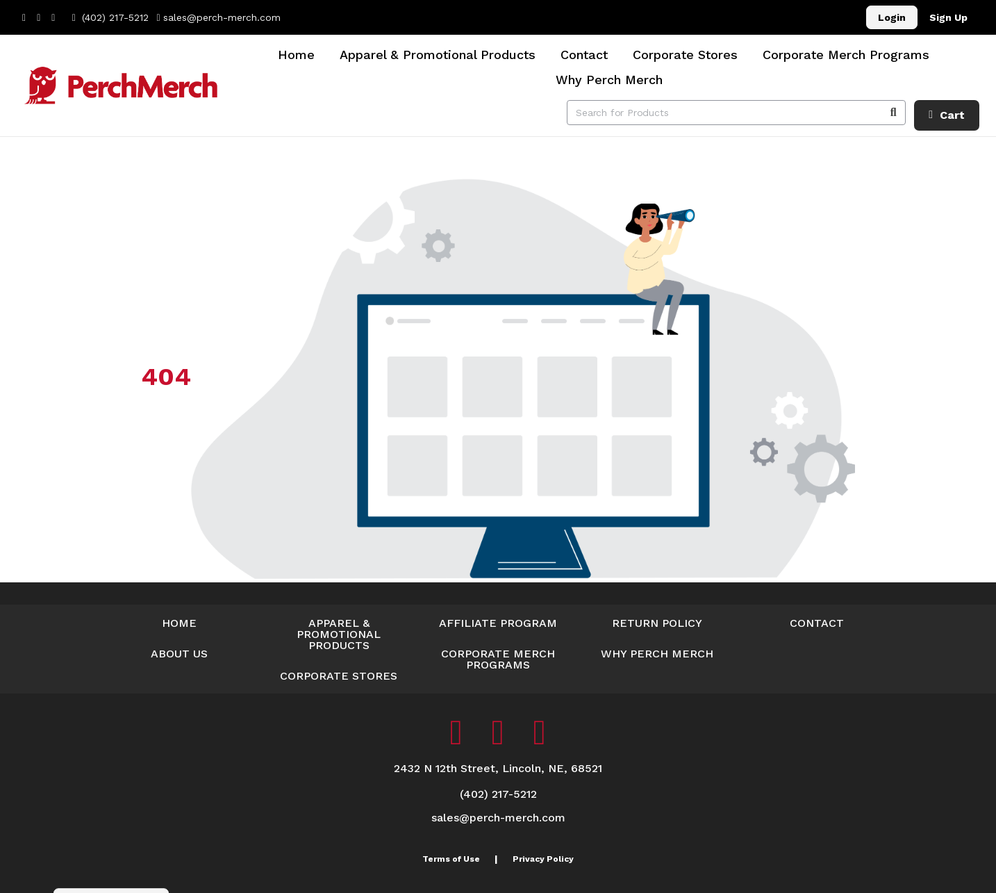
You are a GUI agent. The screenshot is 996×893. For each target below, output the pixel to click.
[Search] (893, 112)
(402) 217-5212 (110, 17)
